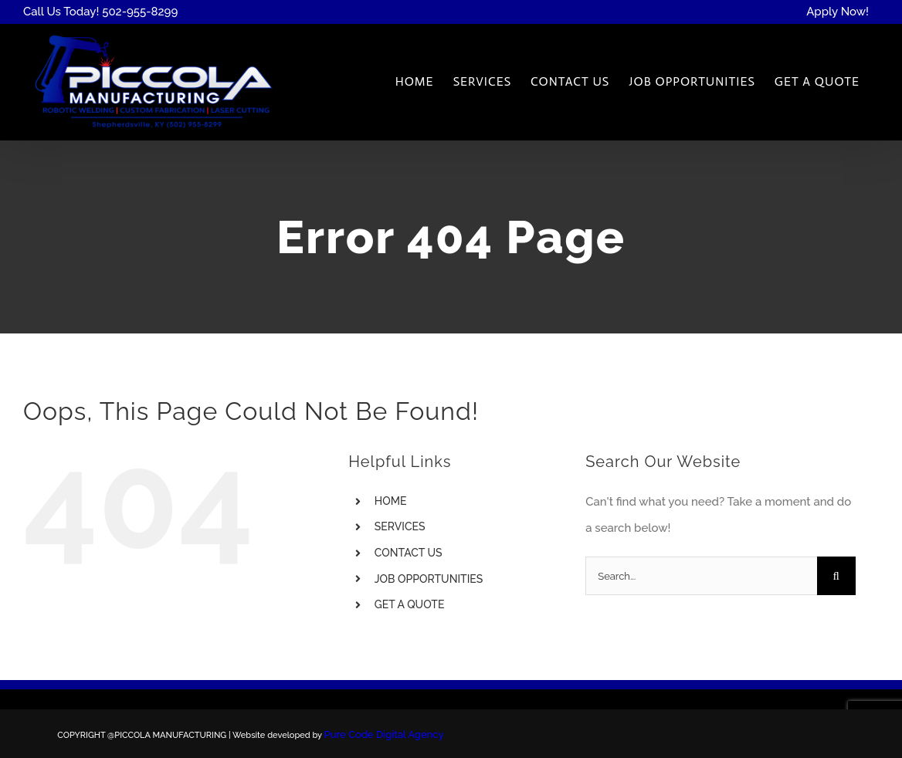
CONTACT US (409, 553)
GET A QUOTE (410, 604)
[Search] (836, 576)
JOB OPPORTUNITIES (429, 579)
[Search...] (700, 576)
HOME (391, 501)
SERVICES (400, 526)
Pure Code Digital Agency (384, 734)
